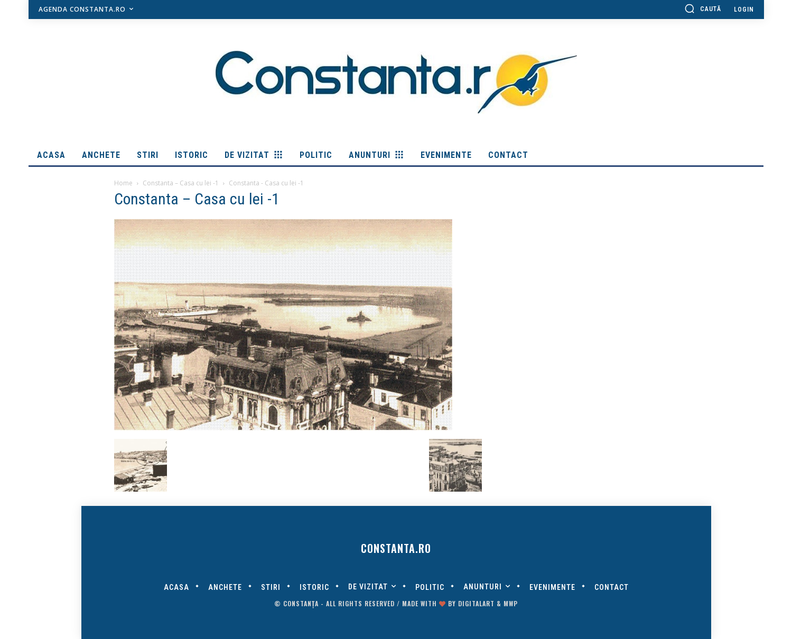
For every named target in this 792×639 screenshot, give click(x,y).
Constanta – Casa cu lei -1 (181, 182)
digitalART (476, 603)
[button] (702, 8)
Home (123, 182)
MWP (511, 603)
